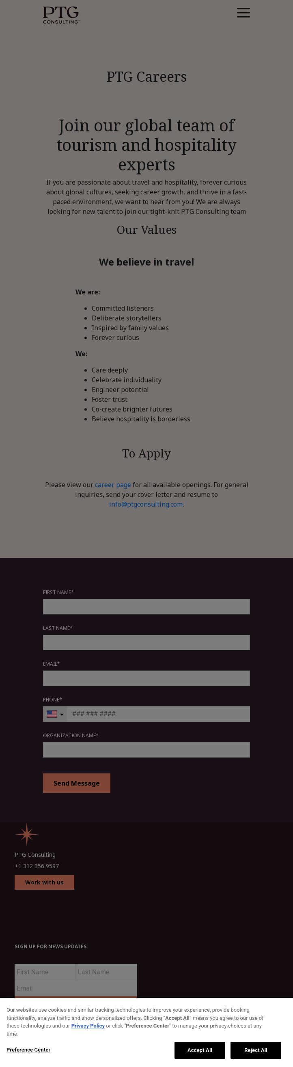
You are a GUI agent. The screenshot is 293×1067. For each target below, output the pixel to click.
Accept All (199, 1050)
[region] (146, 1032)
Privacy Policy (88, 1026)
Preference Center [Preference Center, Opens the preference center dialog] (28, 1050)
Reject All (255, 1050)
